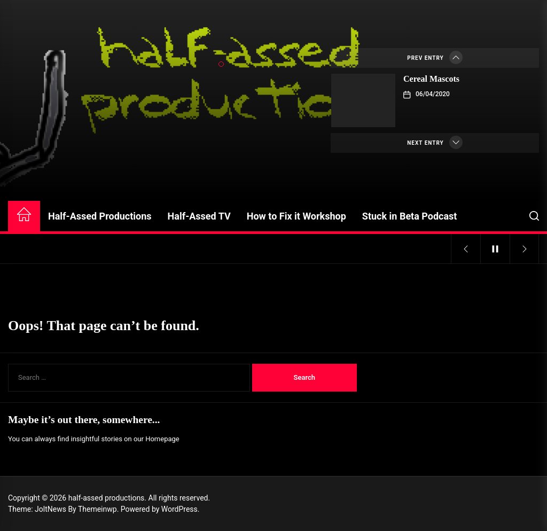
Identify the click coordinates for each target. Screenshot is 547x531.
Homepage (162, 439)
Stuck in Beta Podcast (409, 216)
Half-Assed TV (199, 216)
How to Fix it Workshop (296, 216)
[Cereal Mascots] (363, 100)
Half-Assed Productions (100, 216)
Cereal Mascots (431, 78)
